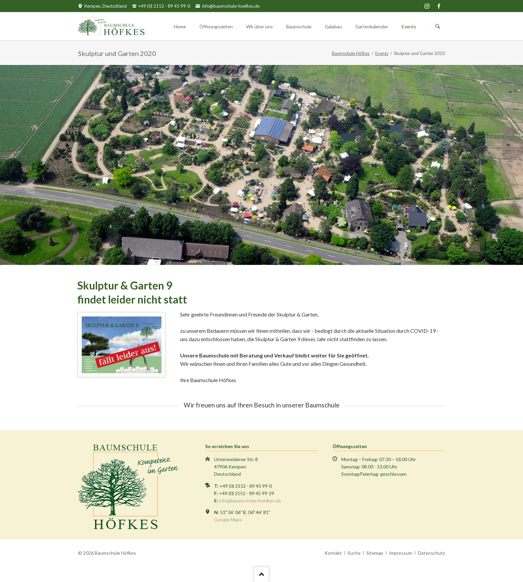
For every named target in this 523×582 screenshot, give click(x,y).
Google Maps (228, 519)
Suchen (437, 26)
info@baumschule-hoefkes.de (250, 500)
